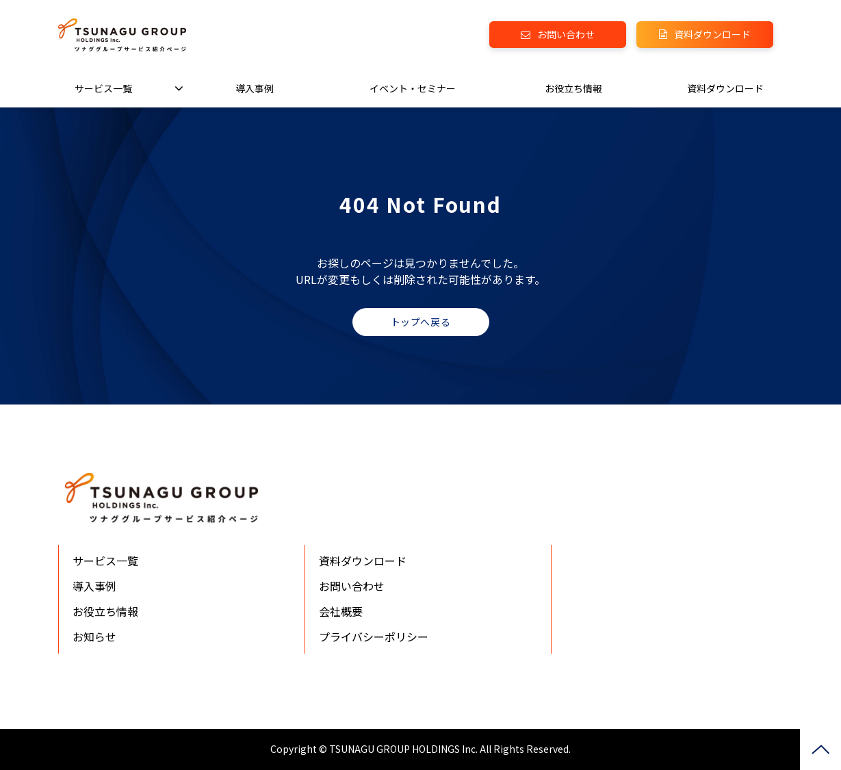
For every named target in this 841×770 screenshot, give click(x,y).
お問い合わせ (566, 34)
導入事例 (254, 88)
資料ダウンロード (712, 34)
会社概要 (341, 611)
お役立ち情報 (573, 88)
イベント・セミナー (413, 88)
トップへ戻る (420, 322)
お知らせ (94, 636)
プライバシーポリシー (373, 636)
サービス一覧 (103, 88)
